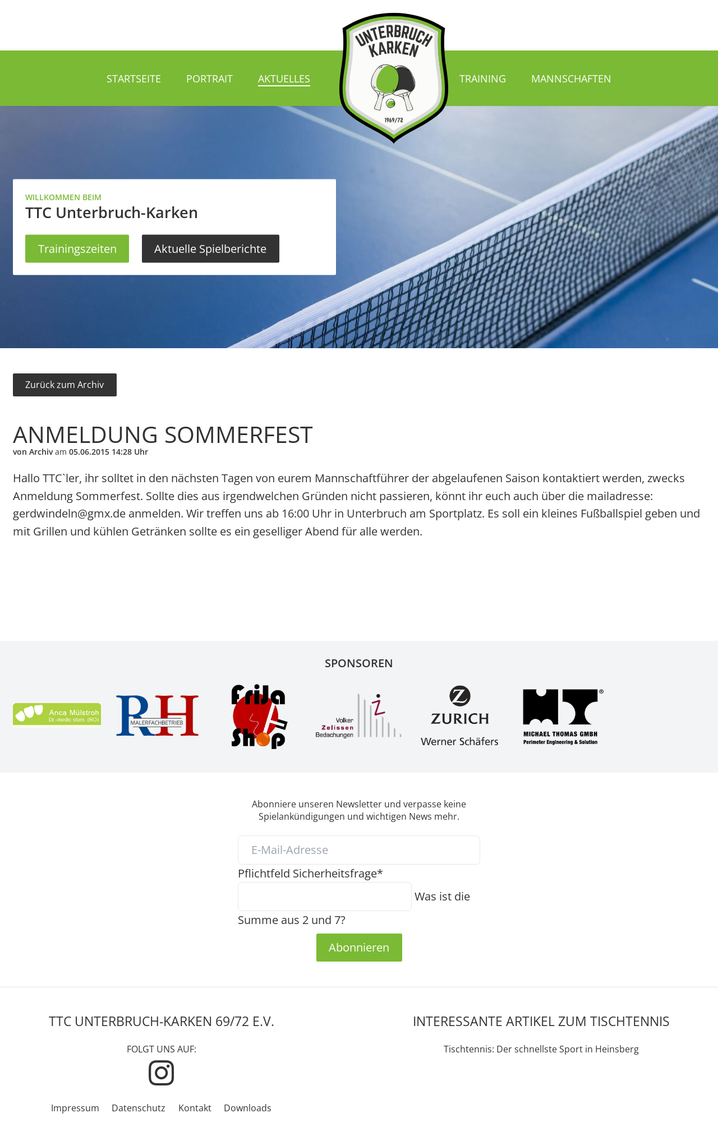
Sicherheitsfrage (310, 873)
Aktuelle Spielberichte (210, 248)
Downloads (247, 1108)
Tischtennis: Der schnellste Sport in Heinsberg (541, 1049)
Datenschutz (138, 1108)
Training (482, 78)
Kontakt (194, 1108)
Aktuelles (284, 78)
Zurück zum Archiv (64, 384)
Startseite (134, 78)
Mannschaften (571, 78)
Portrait (209, 78)
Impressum (75, 1108)
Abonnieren (359, 947)
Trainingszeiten (77, 248)
